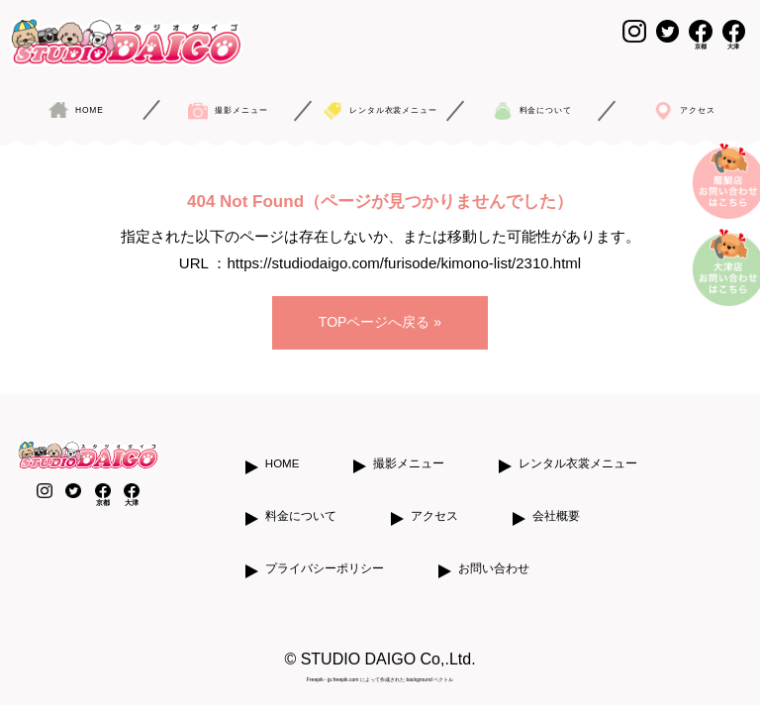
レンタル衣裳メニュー (578, 443)
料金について (300, 495)
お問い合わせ (493, 548)
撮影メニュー (408, 443)
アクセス (434, 495)
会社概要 (556, 495)
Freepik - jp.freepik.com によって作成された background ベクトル (379, 659)
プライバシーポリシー (324, 548)
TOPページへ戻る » (379, 305)
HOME (282, 443)
